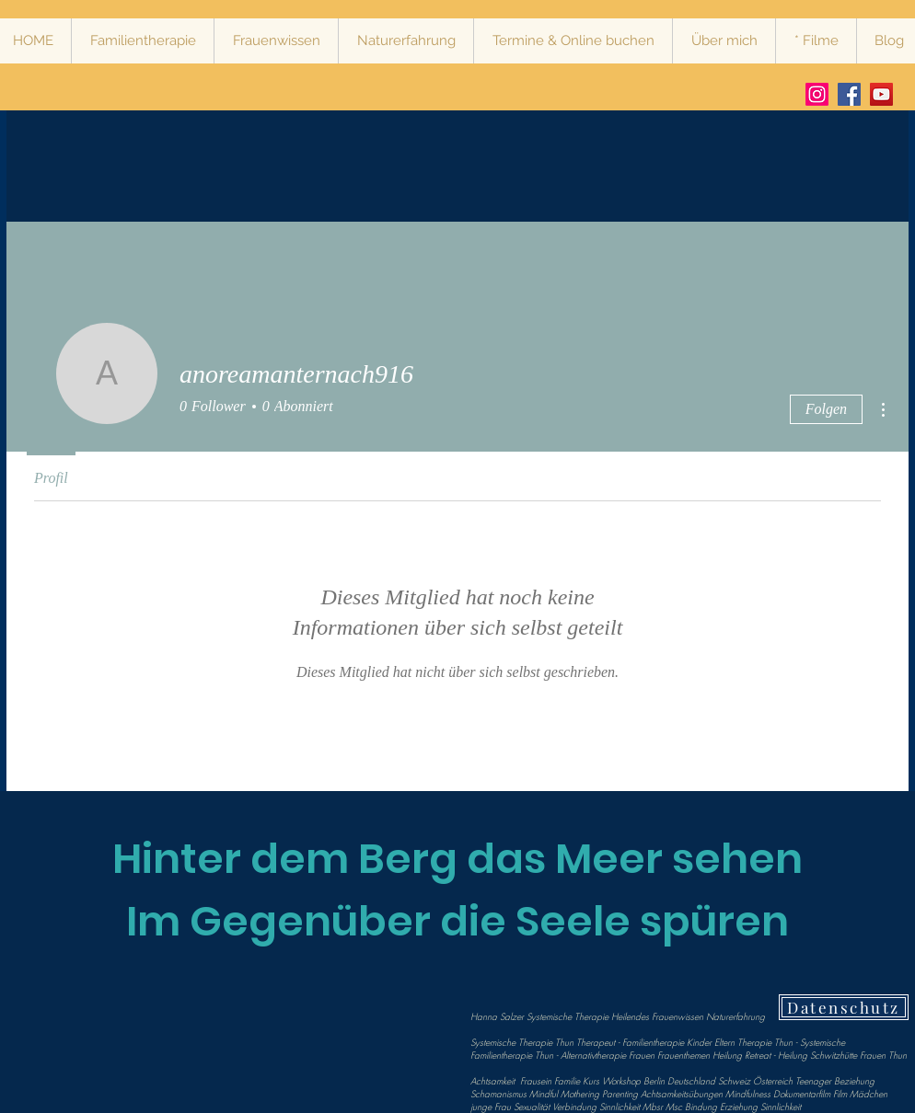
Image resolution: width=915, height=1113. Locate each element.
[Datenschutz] (844, 1007)
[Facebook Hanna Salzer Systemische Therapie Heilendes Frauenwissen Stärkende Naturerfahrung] (849, 94)
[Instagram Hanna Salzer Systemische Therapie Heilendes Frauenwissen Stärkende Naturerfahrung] (816, 94)
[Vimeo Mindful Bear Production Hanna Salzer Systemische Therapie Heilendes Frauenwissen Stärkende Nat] (881, 94)
